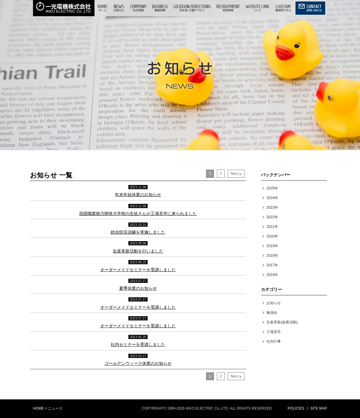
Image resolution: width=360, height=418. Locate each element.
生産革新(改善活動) (282, 322)
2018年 (272, 255)
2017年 (272, 265)
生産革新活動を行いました (138, 251)
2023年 (272, 207)
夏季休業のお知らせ (138, 288)
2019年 (272, 246)
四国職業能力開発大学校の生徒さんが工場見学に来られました (138, 213)
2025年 (272, 188)
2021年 (272, 227)
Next (236, 174)
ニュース (55, 408)
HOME (38, 408)
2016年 (272, 275)
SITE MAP (318, 408)
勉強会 (271, 312)
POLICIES (296, 408)
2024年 (272, 198)
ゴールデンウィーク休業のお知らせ (138, 363)
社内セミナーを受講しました (138, 344)
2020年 (272, 236)
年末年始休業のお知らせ (138, 194)
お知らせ (273, 303)
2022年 (272, 217)
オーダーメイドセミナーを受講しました (138, 269)
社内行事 (273, 341)
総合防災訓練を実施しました (138, 232)
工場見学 (273, 332)
